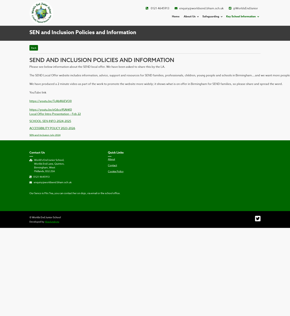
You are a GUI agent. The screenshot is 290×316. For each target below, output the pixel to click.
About (111, 159)
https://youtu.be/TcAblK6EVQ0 (50, 101)
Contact (112, 165)
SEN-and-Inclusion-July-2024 (44, 135)
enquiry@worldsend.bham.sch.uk (199, 8)
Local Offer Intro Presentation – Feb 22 (55, 114)
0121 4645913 (157, 8)
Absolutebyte (52, 221)
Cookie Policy (116, 171)
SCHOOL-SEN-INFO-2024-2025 (50, 121)
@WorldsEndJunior (243, 8)
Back (33, 48)
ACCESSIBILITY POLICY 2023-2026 (52, 128)
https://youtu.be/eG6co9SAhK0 (50, 110)
